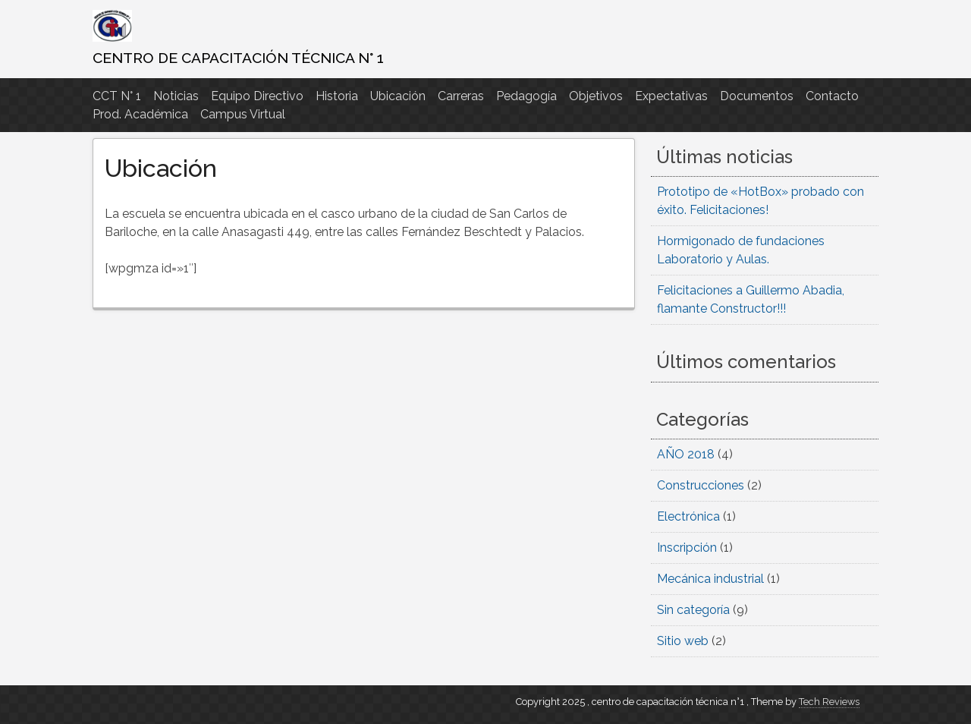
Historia (337, 96)
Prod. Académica (140, 114)
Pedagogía (526, 96)
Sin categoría (693, 610)
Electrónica (688, 516)
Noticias (176, 96)
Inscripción (687, 547)
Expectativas (671, 96)
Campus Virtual (242, 114)
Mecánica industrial (710, 578)
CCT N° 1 (117, 96)
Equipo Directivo (257, 96)
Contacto (832, 96)
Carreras (461, 96)
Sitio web (683, 641)
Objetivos (596, 96)
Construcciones (700, 485)
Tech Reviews (829, 701)
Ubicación (398, 96)
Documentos (756, 96)
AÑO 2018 (686, 454)
